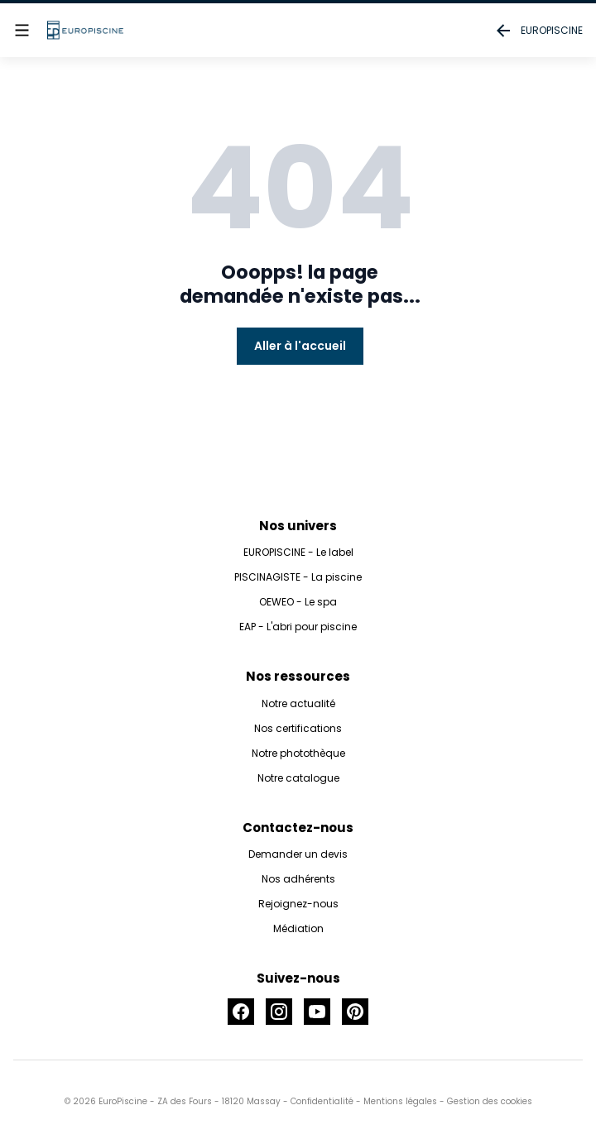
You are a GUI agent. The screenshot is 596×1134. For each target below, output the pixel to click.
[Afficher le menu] (22, 30)
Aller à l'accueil (300, 345)
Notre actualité (298, 703)
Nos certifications (298, 728)
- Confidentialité (317, 1101)
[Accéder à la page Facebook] (241, 1011)
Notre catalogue (298, 778)
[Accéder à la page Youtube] (317, 1011)
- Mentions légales (395, 1101)
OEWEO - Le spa (298, 602)
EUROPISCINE (538, 31)
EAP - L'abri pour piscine (298, 627)
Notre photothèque (298, 753)
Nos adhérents (298, 879)
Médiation (298, 928)
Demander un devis (298, 854)
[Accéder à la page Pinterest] (355, 1011)
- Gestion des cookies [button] (484, 1101)
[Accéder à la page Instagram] (279, 1011)
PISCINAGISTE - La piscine (298, 577)
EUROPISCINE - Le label (298, 552)
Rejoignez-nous (298, 904)
